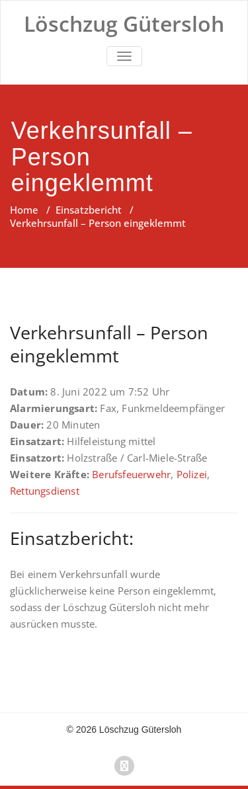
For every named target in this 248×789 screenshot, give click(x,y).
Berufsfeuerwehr (131, 474)
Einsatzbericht (89, 209)
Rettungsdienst (44, 490)
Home (24, 209)
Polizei (192, 474)
